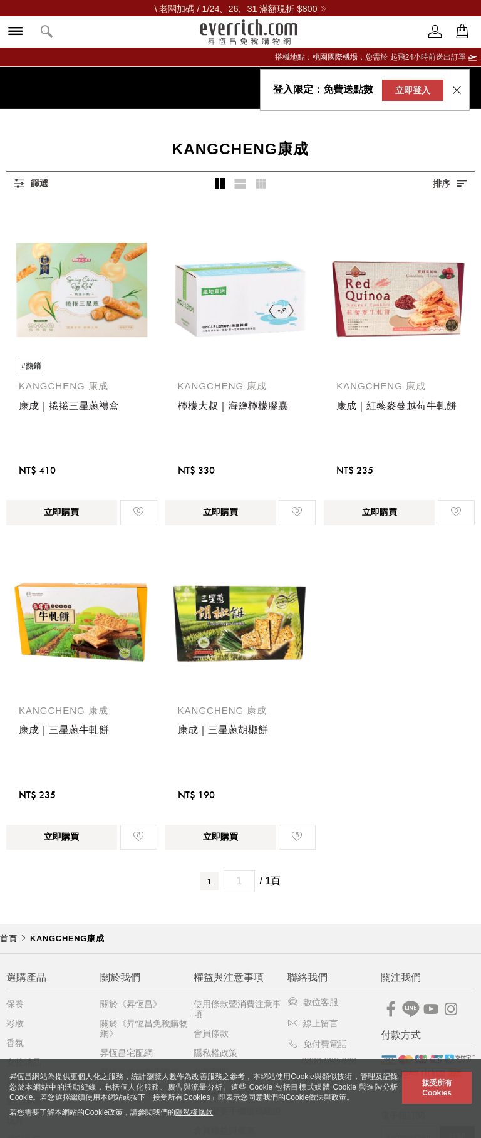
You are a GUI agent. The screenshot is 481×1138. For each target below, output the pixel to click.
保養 (15, 1004)
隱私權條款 (194, 1112)
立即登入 (412, 90)
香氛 (15, 1043)
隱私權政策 (215, 1053)
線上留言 (312, 1023)
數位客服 (312, 1002)
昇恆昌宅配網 (126, 1053)
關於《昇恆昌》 (131, 1004)
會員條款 (211, 1033)
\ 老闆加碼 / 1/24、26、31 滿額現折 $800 (240, 9)
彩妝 (15, 1023)
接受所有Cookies (437, 1087)
